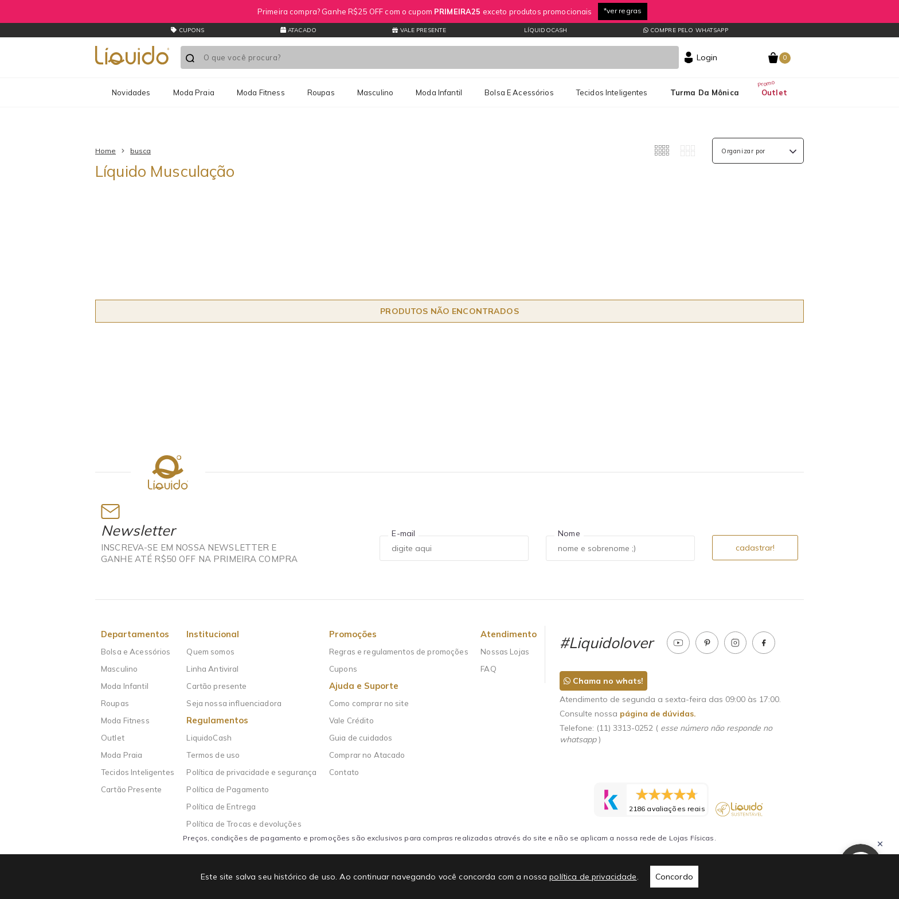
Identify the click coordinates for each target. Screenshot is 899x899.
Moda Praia (193, 92)
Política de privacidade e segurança (251, 772)
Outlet (774, 92)
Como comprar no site (369, 703)
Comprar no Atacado (367, 755)
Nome (569, 533)
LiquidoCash (209, 737)
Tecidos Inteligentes (612, 92)
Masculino (375, 92)
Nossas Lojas (504, 651)
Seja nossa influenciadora (234, 703)
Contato (344, 772)
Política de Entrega (221, 806)
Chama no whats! (603, 681)
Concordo (674, 876)
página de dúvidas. (658, 713)
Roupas (321, 92)
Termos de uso (213, 755)
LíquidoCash (545, 30)
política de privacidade (592, 876)
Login (707, 57)
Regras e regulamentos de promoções (398, 651)
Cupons (343, 668)
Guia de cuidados (360, 737)
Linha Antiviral (212, 668)
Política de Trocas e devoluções (243, 823)
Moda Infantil (439, 92)
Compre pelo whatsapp (685, 30)
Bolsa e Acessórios (519, 92)
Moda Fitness (261, 92)
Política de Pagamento (227, 789)
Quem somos (210, 651)
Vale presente (419, 30)
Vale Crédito (351, 720)
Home (105, 150)
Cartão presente (216, 686)
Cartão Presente (131, 789)
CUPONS (187, 30)
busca (140, 150)
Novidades (131, 92)
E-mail (403, 533)
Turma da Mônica (704, 92)
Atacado (298, 30)
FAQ (488, 668)
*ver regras (623, 10)
